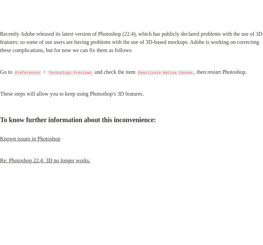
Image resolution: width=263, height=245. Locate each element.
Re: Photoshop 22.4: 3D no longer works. (45, 160)
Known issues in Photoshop (30, 139)
